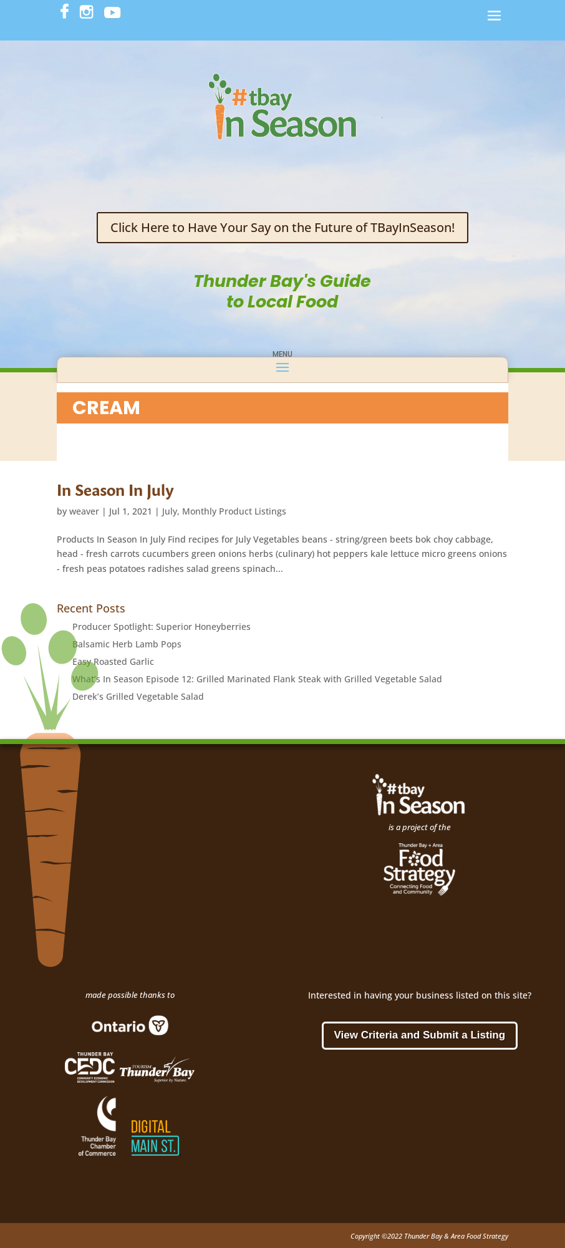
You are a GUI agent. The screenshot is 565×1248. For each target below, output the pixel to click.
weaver (84, 511)
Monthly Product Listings (234, 511)
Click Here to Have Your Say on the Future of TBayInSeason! (282, 227)
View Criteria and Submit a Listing (420, 1035)
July (169, 511)
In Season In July (115, 489)
